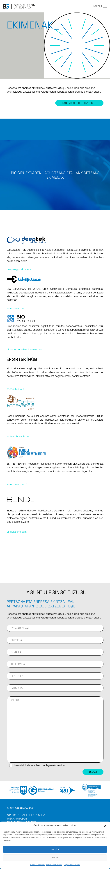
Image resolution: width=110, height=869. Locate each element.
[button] (105, 825)
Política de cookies (37, 865)
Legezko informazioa (72, 865)
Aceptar (55, 849)
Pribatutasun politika (54, 865)
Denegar (55, 858)
